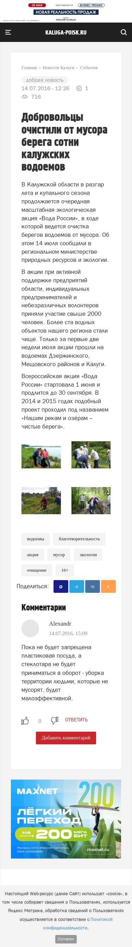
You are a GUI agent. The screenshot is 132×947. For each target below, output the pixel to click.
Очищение (36, 570)
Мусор (59, 554)
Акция (32, 554)
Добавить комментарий (66, 737)
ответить (76, 719)
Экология (88, 554)
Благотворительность (79, 538)
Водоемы (35, 538)
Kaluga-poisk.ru (66, 32)
